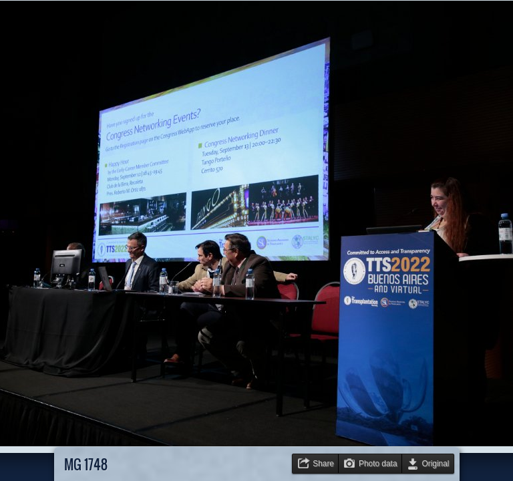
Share (323, 463)
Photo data (378, 463)
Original (436, 463)
